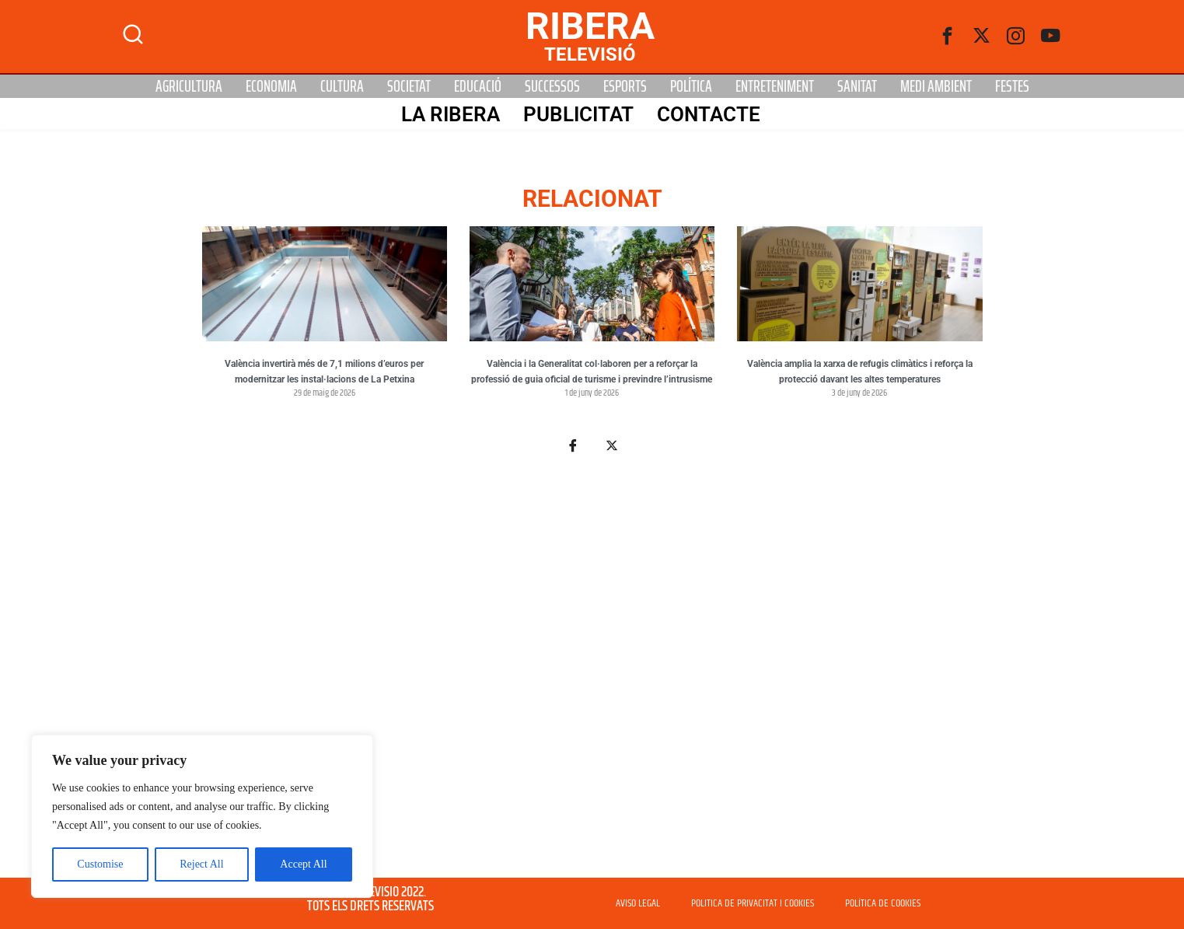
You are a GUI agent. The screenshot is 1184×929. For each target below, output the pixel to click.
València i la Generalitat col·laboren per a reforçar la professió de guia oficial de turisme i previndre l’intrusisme (591, 371)
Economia (271, 86)
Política (691, 86)
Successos (552, 86)
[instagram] (1016, 36)
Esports (625, 86)
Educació (477, 86)
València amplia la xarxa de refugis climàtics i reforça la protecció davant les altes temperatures (860, 371)
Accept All (303, 864)
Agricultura (188, 86)
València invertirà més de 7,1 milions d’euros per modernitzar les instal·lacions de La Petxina (324, 371)
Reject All (201, 864)
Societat (409, 86)
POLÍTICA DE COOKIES (882, 903)
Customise (100, 864)
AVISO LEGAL (638, 903)
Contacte (708, 114)
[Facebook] (947, 36)
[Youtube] (1050, 36)
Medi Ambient (936, 86)
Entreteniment (774, 86)
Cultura (342, 86)
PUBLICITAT (578, 114)
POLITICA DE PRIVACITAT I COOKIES (752, 903)
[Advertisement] (592, 675)
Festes (1012, 86)
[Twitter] (982, 36)
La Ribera (450, 114)
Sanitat (857, 86)
